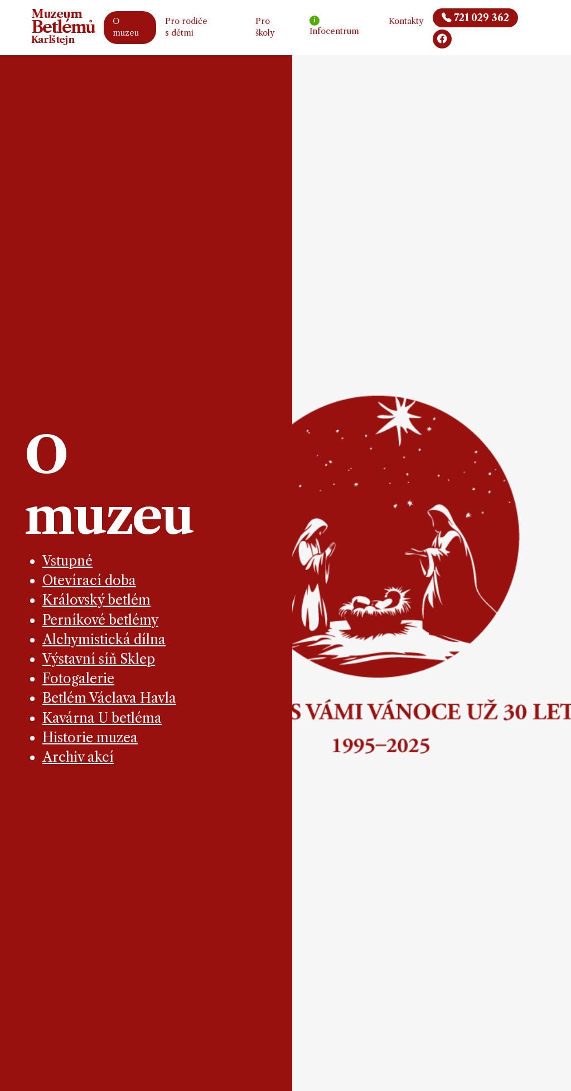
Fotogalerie (78, 678)
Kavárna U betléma (102, 718)
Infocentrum (334, 26)
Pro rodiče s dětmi (186, 27)
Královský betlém (96, 600)
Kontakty (406, 21)
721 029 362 (475, 18)
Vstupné (67, 561)
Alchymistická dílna (104, 639)
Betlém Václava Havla (109, 698)
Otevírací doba (89, 580)
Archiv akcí (78, 757)
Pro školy (265, 27)
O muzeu (126, 27)
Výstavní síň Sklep (98, 659)
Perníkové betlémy (100, 620)
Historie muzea (90, 737)
